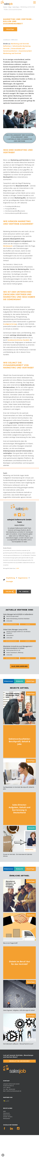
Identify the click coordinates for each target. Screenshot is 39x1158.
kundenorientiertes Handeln (18, 340)
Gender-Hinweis (7, 1116)
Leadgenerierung (10, 324)
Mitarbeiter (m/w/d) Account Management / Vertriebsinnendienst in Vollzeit (17, 647)
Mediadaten (6, 1118)
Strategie (9, 581)
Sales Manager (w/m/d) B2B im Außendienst (18, 614)
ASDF (17, 568)
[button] (3, 1155)
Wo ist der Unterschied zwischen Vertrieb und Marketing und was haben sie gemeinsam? (19, 296)
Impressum (6, 1113)
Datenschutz (6, 1115)
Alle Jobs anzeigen (19, 666)
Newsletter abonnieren (19, 1061)
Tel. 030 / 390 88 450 (9, 1089)
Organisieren (23, 578)
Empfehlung (10, 578)
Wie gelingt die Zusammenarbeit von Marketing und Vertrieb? (18, 365)
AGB (4, 1111)
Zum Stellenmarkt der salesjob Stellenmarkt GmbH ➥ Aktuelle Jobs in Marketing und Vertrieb (19, 138)
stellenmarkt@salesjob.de (13, 1091)
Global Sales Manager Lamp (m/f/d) (15, 629)
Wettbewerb (7, 246)
